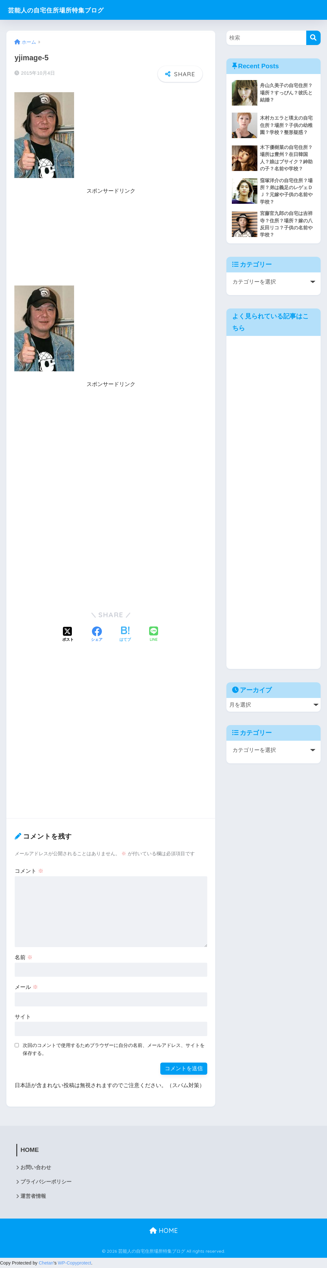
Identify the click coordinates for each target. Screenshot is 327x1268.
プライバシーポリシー (46, 1182)
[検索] (313, 38)
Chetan (46, 1262)
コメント (29, 871)
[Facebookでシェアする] (97, 634)
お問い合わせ (35, 1167)
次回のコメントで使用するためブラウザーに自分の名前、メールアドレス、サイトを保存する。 (114, 1049)
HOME (163, 1231)
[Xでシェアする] (68, 634)
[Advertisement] (110, 240)
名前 (24, 957)
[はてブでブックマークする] (125, 634)
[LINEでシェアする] (153, 634)
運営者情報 (33, 1196)
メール (26, 987)
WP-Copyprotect (74, 1262)
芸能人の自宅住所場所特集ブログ (66, 9)
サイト (23, 1017)
